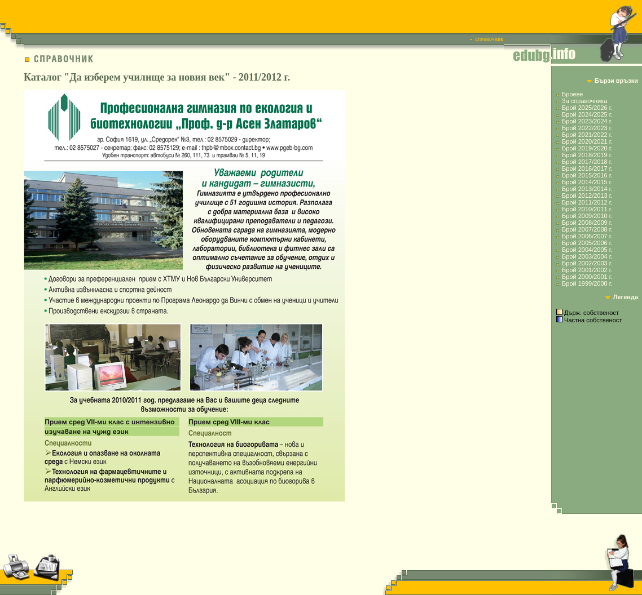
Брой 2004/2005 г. (587, 249)
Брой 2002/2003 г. (587, 263)
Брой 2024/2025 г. (587, 114)
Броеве (572, 94)
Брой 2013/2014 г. (587, 188)
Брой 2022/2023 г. (587, 128)
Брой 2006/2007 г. (587, 236)
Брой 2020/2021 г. (587, 141)
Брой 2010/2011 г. (587, 209)
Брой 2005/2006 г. (587, 242)
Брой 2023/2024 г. (587, 121)
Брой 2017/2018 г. (587, 161)
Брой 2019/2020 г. (587, 148)
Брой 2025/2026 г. (587, 107)
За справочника (584, 100)
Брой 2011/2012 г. (587, 202)
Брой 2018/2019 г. (587, 155)
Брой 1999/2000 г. (587, 283)
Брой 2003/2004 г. (587, 256)
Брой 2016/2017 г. (587, 168)
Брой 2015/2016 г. (587, 175)
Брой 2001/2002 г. (587, 270)
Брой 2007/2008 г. (587, 229)
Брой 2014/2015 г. (587, 182)
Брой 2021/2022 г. (587, 134)
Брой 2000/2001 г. (587, 276)
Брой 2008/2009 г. (587, 222)
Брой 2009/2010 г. (587, 215)
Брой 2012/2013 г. (587, 195)
